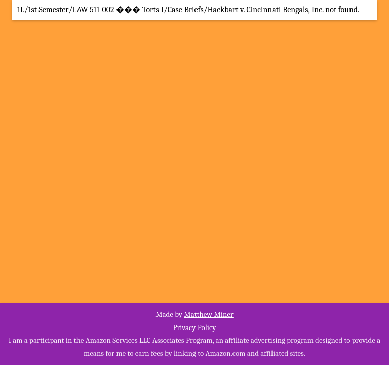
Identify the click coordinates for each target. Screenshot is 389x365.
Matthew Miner (209, 314)
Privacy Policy (194, 327)
